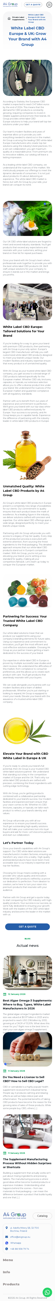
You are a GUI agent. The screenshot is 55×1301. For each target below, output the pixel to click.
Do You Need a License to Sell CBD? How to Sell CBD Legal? (23, 1079)
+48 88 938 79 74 (19, 1249)
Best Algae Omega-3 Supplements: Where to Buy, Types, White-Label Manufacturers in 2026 (27, 1004)
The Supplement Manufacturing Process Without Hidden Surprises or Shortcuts (27, 1163)
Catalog (42, 1216)
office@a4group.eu (20, 1237)
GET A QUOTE (33, 4)
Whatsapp (15, 1243)
